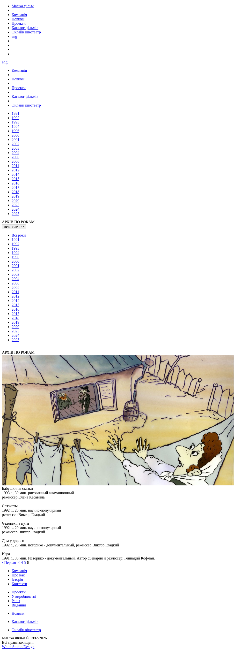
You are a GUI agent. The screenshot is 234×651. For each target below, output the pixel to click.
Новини (18, 613)
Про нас (18, 575)
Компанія (19, 571)
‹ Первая (9, 562)
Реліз (16, 601)
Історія (17, 579)
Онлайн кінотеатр (26, 630)
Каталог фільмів (25, 622)
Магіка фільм (23, 6)
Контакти (19, 584)
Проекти (19, 592)
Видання (19, 605)
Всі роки (19, 235)
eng (14, 36)
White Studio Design (18, 647)
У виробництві (24, 596)
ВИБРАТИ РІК (14, 227)
